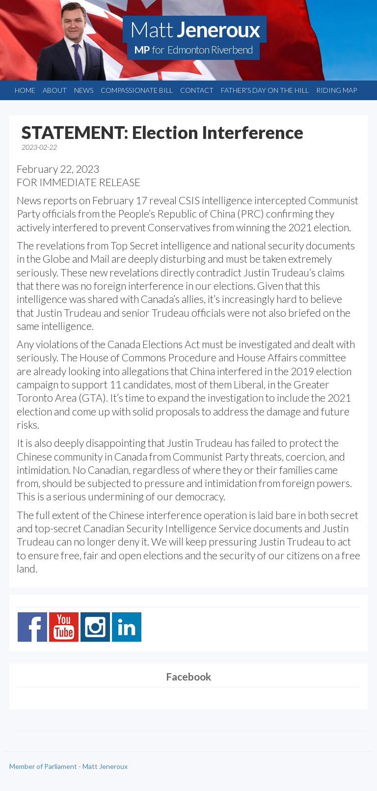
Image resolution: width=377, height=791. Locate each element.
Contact (197, 90)
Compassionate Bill (137, 90)
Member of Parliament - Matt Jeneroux (68, 766)
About (55, 90)
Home (25, 90)
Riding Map (336, 90)
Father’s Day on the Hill (265, 90)
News (83, 90)
